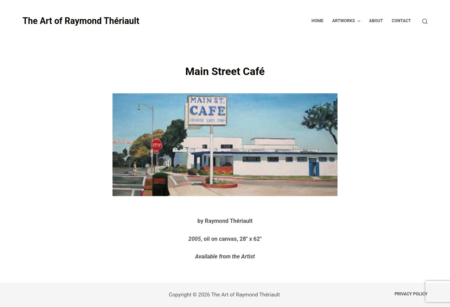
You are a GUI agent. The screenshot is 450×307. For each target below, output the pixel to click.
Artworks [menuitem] (347, 21)
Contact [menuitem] (401, 20)
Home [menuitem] (317, 20)
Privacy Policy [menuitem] (411, 294)
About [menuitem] (376, 20)
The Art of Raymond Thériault (80, 21)
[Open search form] (425, 21)
